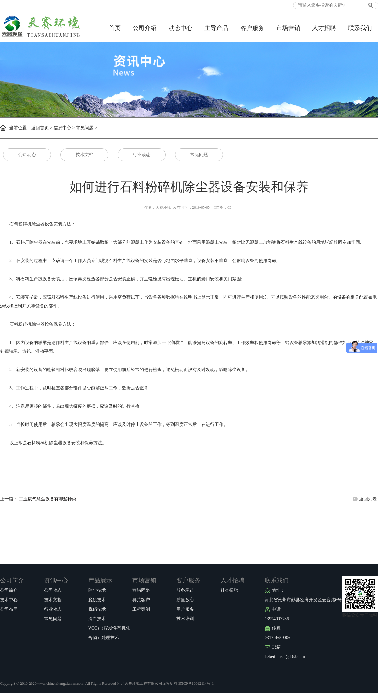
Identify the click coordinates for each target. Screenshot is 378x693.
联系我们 (360, 28)
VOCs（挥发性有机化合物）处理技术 (109, 629)
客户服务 (252, 28)
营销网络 (141, 590)
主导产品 (216, 28)
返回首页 (40, 127)
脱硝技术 (97, 609)
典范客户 (141, 599)
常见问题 (85, 127)
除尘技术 (97, 590)
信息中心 (62, 127)
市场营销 (288, 28)
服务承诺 (185, 590)
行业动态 (142, 154)
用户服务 (185, 609)
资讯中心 (56, 580)
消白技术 (97, 618)
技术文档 (84, 154)
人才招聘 (324, 28)
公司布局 (9, 609)
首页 (115, 28)
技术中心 (9, 599)
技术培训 (185, 618)
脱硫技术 (97, 599)
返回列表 (368, 499)
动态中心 (180, 28)
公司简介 (12, 580)
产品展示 (100, 580)
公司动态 (27, 154)
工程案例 (141, 609)
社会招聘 (229, 590)
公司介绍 (145, 28)
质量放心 (185, 599)
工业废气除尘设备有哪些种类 (47, 499)
